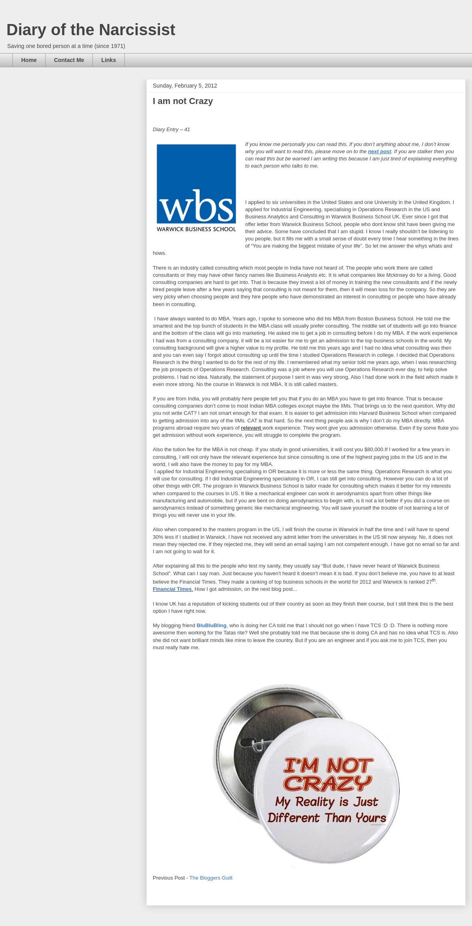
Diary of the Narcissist (90, 29)
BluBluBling (211, 625)
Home (29, 60)
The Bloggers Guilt (211, 878)
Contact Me (69, 60)
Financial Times (172, 589)
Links (108, 60)
